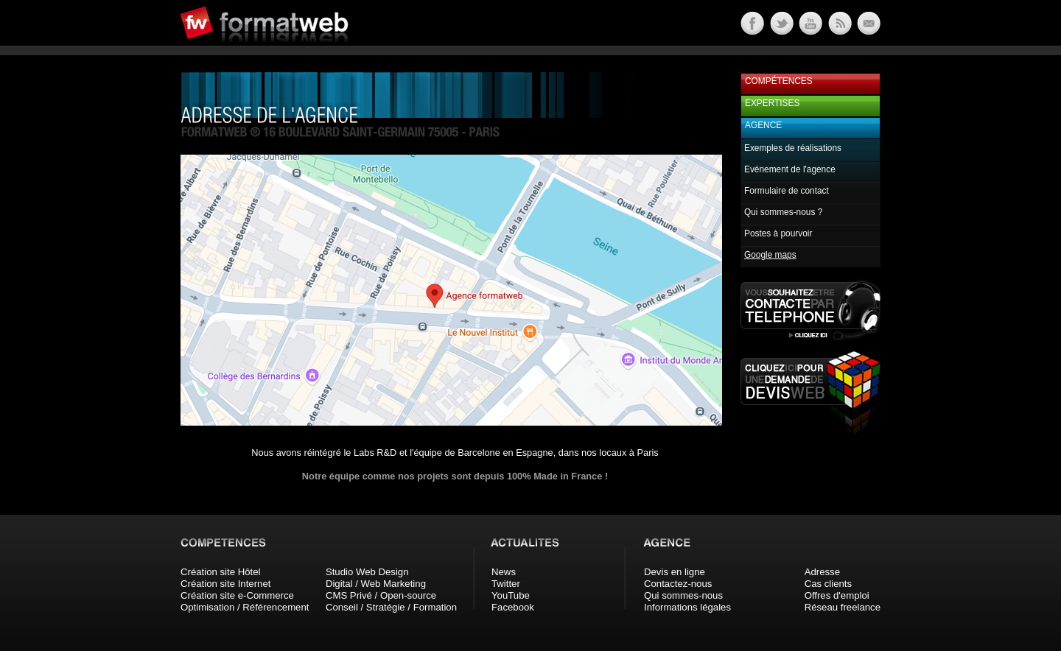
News (503, 571)
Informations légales (687, 607)
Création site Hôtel (220, 571)
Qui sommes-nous (683, 595)
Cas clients (828, 583)
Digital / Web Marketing (376, 583)
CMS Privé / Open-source (381, 595)
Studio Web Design (367, 571)
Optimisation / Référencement (245, 607)
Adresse (822, 571)
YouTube (510, 595)
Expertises (772, 103)
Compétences (779, 81)
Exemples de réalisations (792, 148)
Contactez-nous (678, 583)
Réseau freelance (842, 607)
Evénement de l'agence (790, 169)
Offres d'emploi (837, 595)
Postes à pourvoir (778, 233)
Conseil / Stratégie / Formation (391, 607)
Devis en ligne (674, 571)
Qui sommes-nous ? (783, 212)
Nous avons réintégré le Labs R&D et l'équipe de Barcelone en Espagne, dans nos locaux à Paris (454, 452)
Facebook (512, 607)
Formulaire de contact (786, 191)
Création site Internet (225, 583)
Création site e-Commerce (237, 595)
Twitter (505, 583)
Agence (763, 125)
